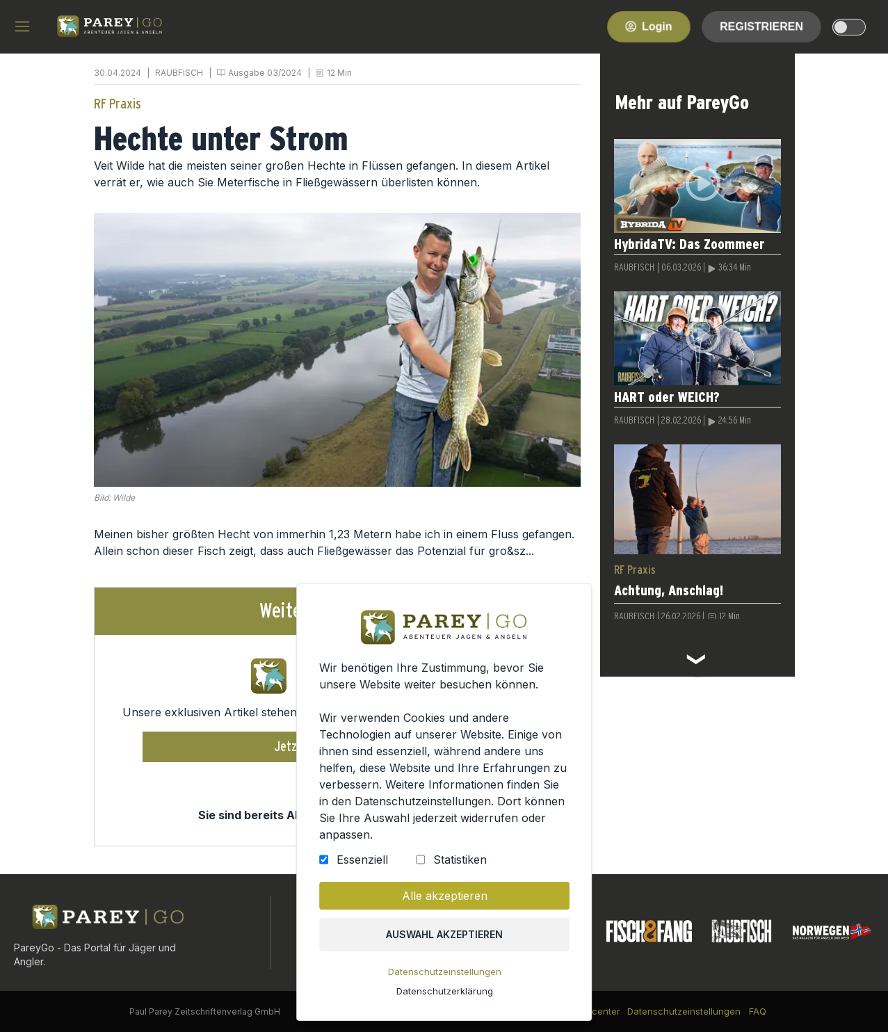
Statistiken (460, 859)
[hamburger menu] (22, 26)
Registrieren (761, 26)
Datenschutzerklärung (444, 991)
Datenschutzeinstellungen (444, 971)
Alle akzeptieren (444, 896)
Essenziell (362, 859)
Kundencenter (589, 1011)
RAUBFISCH (179, 72)
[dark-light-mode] (849, 27)
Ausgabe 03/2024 (265, 72)
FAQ (757, 1011)
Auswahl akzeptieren (444, 934)
